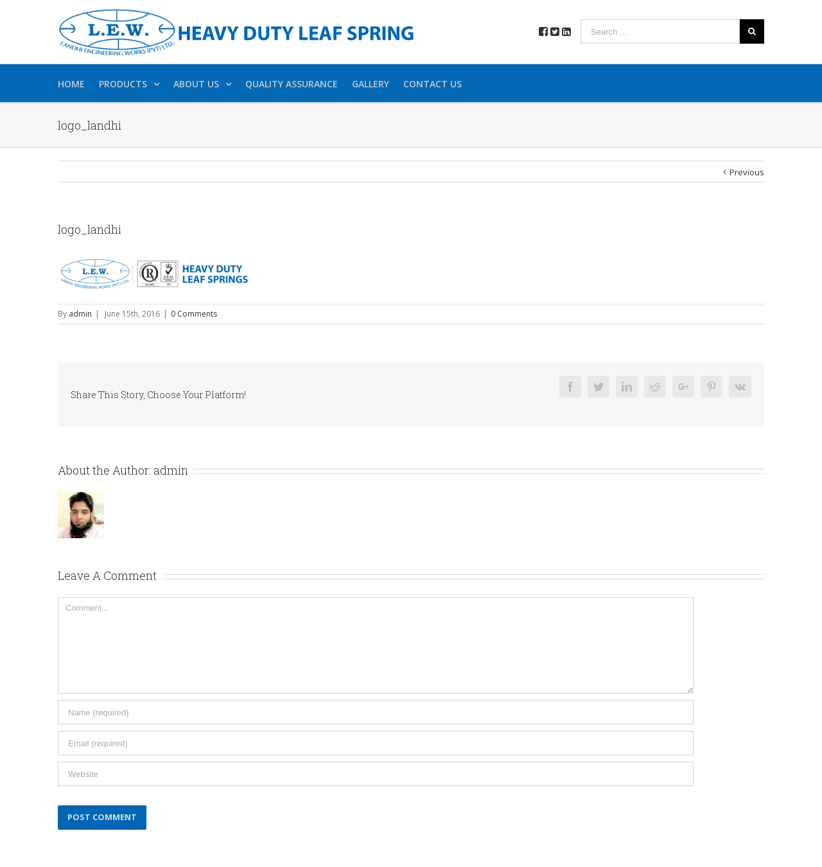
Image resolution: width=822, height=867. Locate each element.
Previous (747, 172)
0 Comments (194, 313)
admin (80, 313)
